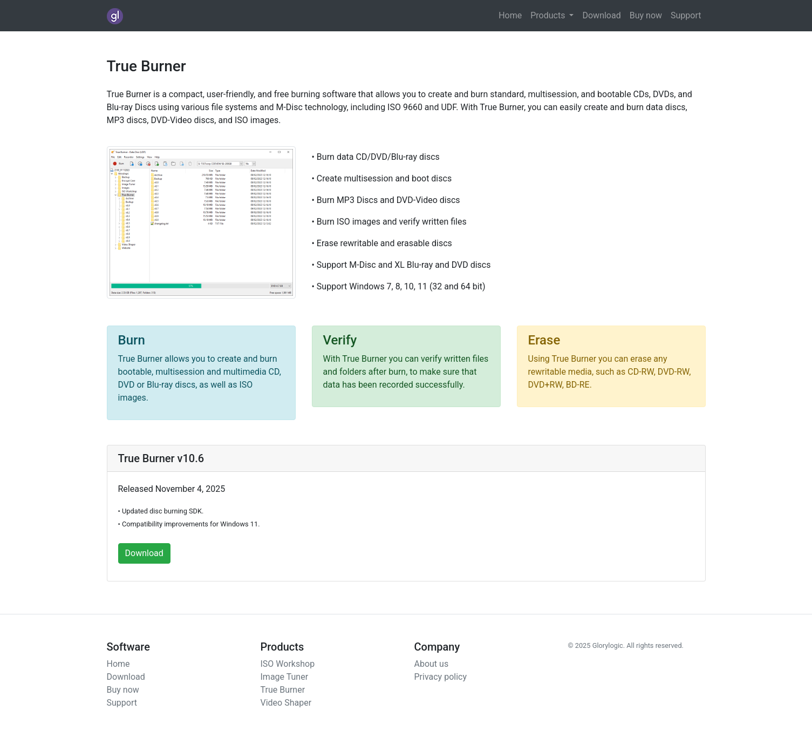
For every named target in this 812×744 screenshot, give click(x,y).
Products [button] (548, 15)
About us (431, 664)
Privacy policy (440, 677)
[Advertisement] (598, 213)
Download (601, 15)
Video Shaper (286, 703)
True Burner (283, 690)
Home (510, 15)
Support (686, 15)
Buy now (646, 15)
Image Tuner (285, 677)
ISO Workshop (288, 664)
